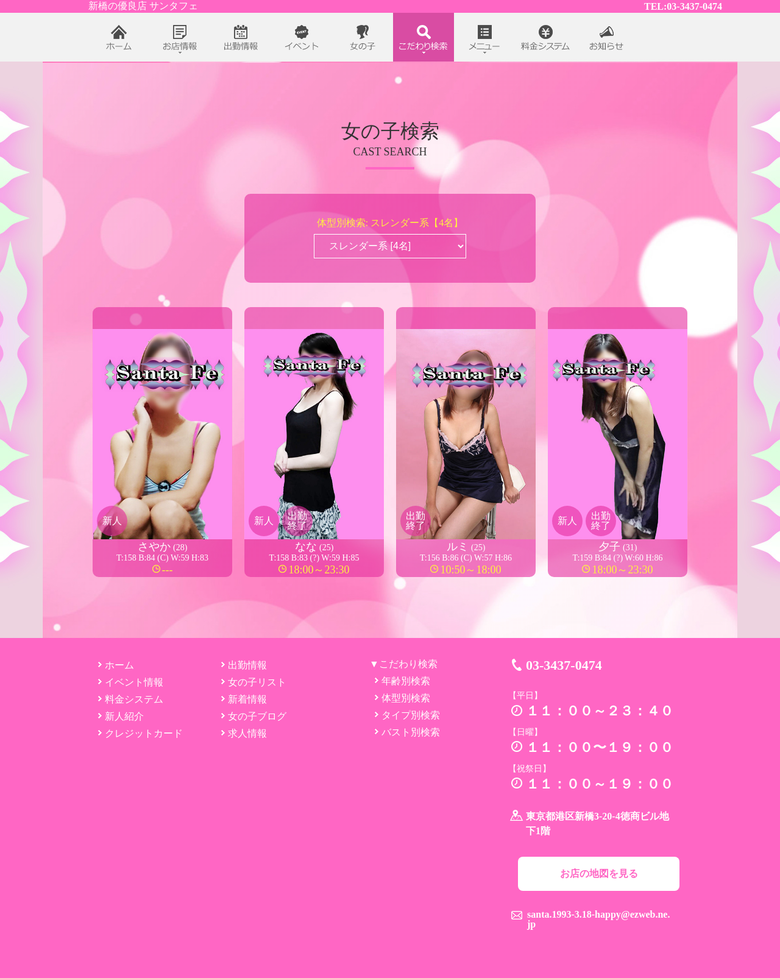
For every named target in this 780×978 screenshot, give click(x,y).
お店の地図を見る (599, 873)
